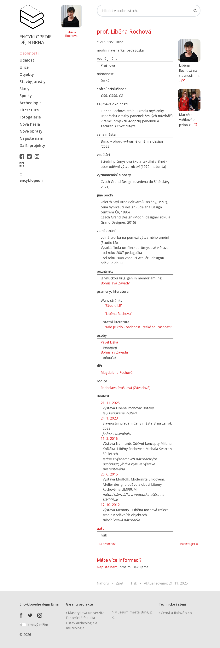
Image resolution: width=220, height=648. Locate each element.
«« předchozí (107, 544)
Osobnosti (29, 53)
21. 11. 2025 (110, 402)
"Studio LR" (113, 305)
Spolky (26, 95)
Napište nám (31, 138)
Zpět (120, 583)
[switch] (23, 624)
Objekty (27, 74)
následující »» (189, 544)
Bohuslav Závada (114, 352)
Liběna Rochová (71, 34)
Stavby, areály (32, 81)
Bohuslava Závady (115, 283)
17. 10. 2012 (110, 504)
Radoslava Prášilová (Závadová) (125, 387)
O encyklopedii (31, 177)
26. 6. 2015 (109, 474)
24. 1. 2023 (109, 418)
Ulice (24, 67)
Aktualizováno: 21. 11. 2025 (166, 583)
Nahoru (103, 583)
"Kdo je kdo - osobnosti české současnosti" (138, 327)
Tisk (133, 583)
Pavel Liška (109, 342)
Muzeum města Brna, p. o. (132, 614)
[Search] (148, 11)
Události (27, 60)
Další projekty (32, 145)
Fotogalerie (30, 117)
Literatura (29, 110)
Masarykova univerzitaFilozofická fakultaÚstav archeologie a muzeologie (85, 620)
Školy (24, 88)
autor (101, 528)
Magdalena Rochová (117, 372)
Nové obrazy (31, 131)
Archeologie (31, 102)
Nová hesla (30, 124)
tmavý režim (38, 624)
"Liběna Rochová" (118, 313)
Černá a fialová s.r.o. (176, 612)
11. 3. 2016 (109, 438)
